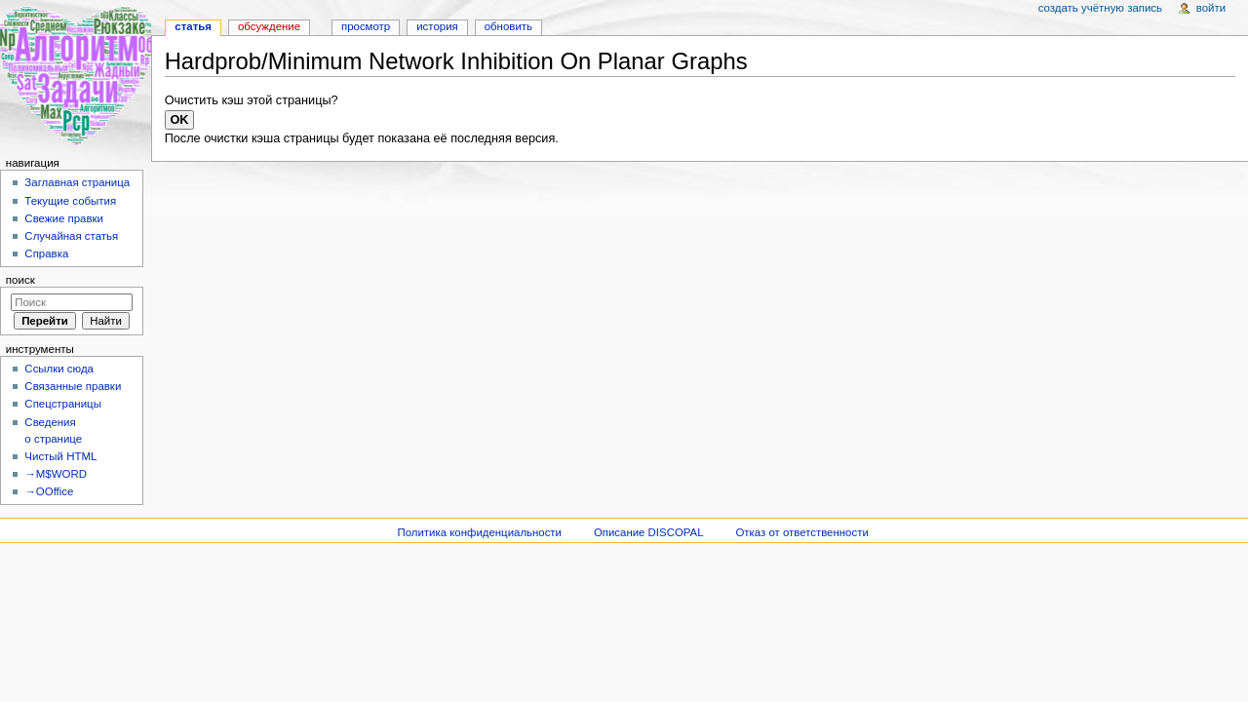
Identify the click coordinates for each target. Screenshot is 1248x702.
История (437, 26)
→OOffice (48, 491)
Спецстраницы (62, 404)
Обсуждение (269, 26)
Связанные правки (72, 386)
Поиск (20, 280)
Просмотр (365, 26)
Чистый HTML (60, 456)
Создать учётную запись (1100, 8)
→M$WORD (55, 474)
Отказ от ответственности (801, 532)
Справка (46, 253)
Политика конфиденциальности (479, 532)
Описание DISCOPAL (649, 532)
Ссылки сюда (59, 368)
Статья (193, 26)
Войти (1211, 8)
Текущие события (70, 201)
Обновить (508, 26)
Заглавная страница (77, 182)
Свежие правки (63, 218)
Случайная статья (71, 236)
